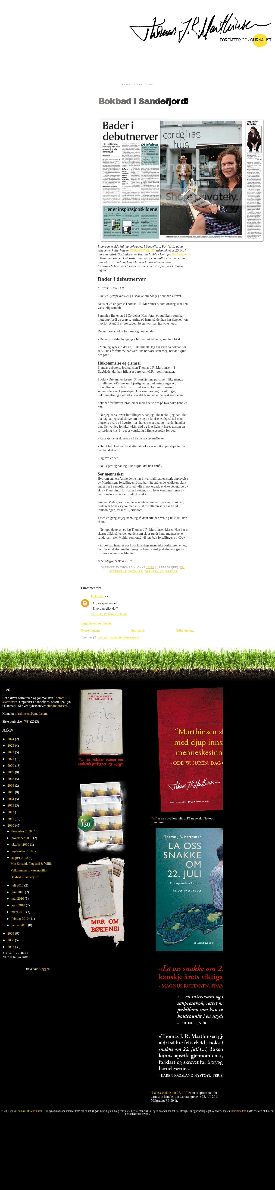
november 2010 (22, 838)
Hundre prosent (57, 706)
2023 (11, 745)
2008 (11, 940)
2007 (11, 947)
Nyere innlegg (90, 630)
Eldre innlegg (185, 630)
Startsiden (138, 630)
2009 (11, 933)
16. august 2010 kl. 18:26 (109, 614)
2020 (11, 765)
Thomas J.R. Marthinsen (29, 1111)
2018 (11, 779)
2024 (11, 739)
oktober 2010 (21, 844)
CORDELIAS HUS (141, 250)
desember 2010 (22, 831)
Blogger (43, 969)
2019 (11, 772)
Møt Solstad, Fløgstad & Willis (31, 863)
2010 (11, 825)
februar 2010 (21, 918)
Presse (172, 571)
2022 (11, 752)
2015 (11, 792)
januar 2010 (20, 925)
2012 (11, 812)
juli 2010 (18, 885)
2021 (11, 759)
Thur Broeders (238, 1111)
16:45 (150, 567)
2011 (11, 819)
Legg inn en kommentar (97, 623)
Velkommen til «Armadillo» (29, 870)
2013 (11, 805)
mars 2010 (19, 912)
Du (182, 567)
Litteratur (118, 571)
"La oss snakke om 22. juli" (169, 1093)
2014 (11, 799)
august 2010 (20, 858)
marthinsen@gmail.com (31, 713)
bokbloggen (180, 254)
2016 (11, 785)
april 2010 (19, 905)
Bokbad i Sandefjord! (143, 101)
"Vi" (26, 721)
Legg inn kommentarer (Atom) (118, 637)
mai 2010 (18, 898)
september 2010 (23, 851)
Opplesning (154, 571)
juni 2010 (18, 892)
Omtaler (136, 571)
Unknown (97, 596)
